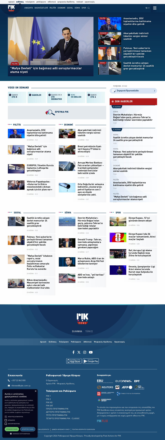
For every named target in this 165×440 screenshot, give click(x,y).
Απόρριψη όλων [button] (27, 429)
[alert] (20, 413)
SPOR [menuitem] (84, 8)
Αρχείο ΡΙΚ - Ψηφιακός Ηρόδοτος (60, 384)
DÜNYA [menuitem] (77, 8)
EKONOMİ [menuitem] (61, 8)
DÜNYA (115, 112)
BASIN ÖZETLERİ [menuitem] (41, 8)
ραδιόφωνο (41, 2)
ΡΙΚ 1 (48, 396)
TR (148, 8)
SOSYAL (102, 48)
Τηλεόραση (64, 342)
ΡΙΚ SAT (49, 406)
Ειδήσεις (53, 342)
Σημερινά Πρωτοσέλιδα (133, 90)
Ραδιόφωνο (76, 342)
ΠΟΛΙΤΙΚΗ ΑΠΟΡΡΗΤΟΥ (42, 429)
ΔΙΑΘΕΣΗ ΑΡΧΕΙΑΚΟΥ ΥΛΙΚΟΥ (61, 429)
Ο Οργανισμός (52, 381)
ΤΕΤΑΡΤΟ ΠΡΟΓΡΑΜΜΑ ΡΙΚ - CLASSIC (63, 419)
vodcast (79, 2)
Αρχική (43, 342)
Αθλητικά (87, 342)
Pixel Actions (108, 436)
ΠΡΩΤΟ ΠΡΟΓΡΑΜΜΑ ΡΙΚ (57, 409)
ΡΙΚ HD (49, 403)
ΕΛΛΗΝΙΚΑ (77, 331)
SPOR (118, 213)
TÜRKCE (89, 331)
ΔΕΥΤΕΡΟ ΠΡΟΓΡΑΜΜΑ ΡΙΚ (58, 412)
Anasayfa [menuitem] (28, 8)
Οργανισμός (119, 342)
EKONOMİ (103, 33)
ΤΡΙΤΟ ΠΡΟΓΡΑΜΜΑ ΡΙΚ (56, 415)
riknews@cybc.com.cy (20, 386)
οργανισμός (90, 2)
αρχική (11, 2)
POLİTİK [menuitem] (53, 8)
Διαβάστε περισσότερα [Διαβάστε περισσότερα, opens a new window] (22, 412)
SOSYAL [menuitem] (70, 8)
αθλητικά (52, 2)
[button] (5, 416)
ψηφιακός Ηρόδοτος (66, 2)
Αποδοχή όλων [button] (11, 429)
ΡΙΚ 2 (48, 399)
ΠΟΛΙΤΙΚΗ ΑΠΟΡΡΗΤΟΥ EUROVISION (83, 429)
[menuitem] (88, 8)
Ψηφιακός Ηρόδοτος (103, 342)
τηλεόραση (30, 2)
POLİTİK (14, 64)
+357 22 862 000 (18, 381)
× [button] (35, 391)
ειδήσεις (20, 2)
